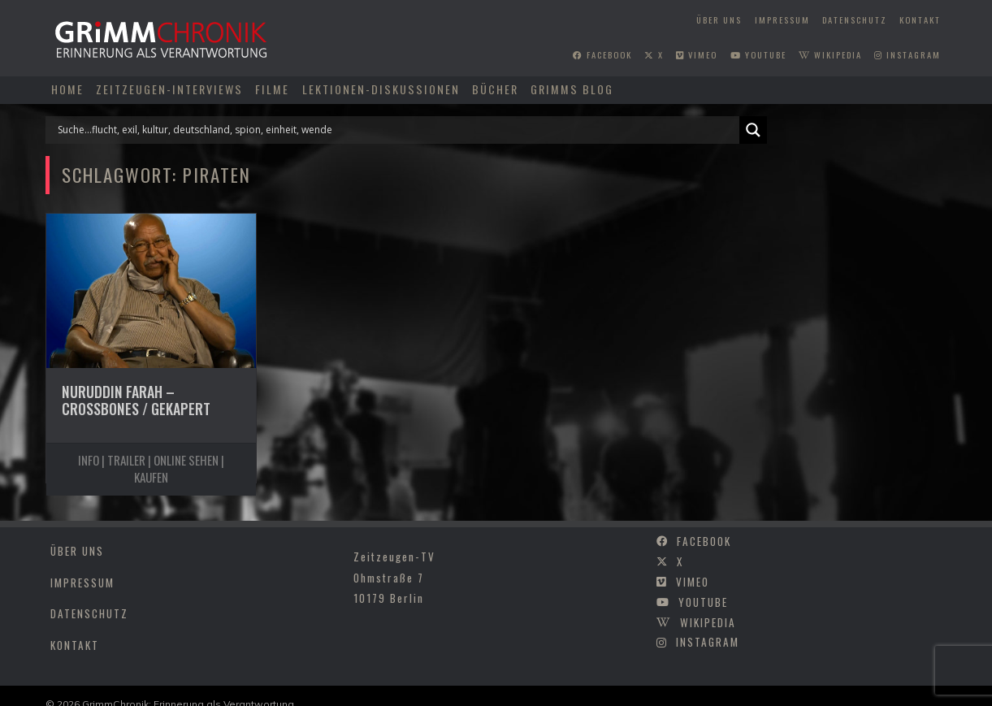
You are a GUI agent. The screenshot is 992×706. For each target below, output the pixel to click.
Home (67, 88)
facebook (602, 54)
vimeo (696, 54)
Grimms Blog (572, 88)
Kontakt (920, 19)
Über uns (719, 19)
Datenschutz (854, 19)
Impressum (782, 19)
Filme (272, 88)
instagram (907, 54)
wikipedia (830, 54)
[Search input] (396, 130)
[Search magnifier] (753, 130)
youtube (758, 54)
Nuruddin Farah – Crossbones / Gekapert (136, 400)
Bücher (495, 88)
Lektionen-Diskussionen (381, 88)
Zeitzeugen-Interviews (169, 88)
